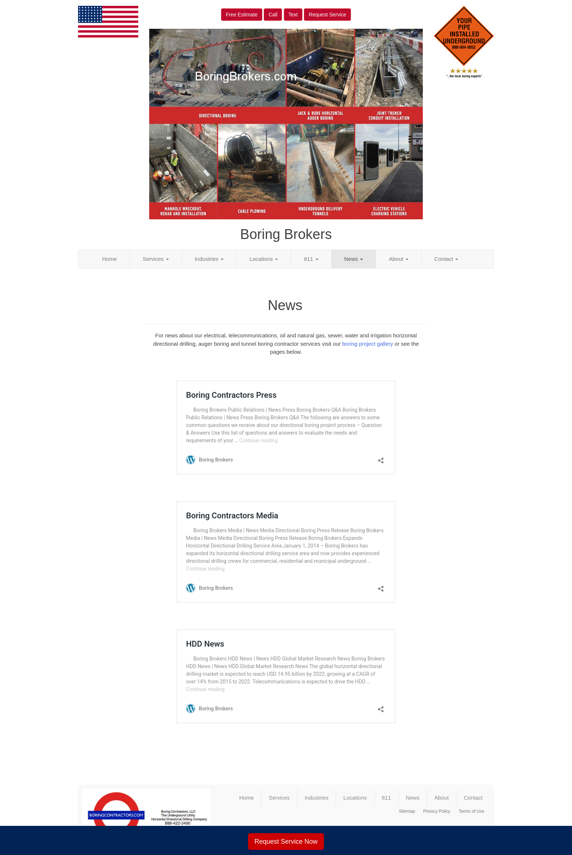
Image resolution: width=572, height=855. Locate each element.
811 (311, 259)
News (353, 259)
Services (156, 259)
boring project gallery (367, 344)
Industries (209, 259)
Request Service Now (285, 841)
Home (109, 259)
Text (293, 14)
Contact (446, 259)
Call (272, 14)
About (398, 259)
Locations (264, 259)
